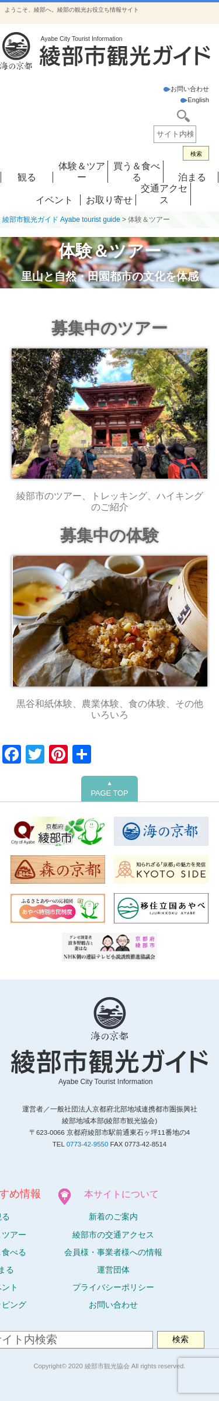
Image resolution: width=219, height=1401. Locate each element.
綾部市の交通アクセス (113, 1234)
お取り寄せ (109, 200)
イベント (54, 200)
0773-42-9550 (88, 1144)
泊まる (192, 177)
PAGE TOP (109, 788)
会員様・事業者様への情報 (113, 1252)
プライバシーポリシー (113, 1287)
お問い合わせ (186, 88)
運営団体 (113, 1269)
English (194, 99)
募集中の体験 (109, 536)
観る (27, 177)
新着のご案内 (113, 1216)
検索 (196, 154)
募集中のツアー (109, 328)
